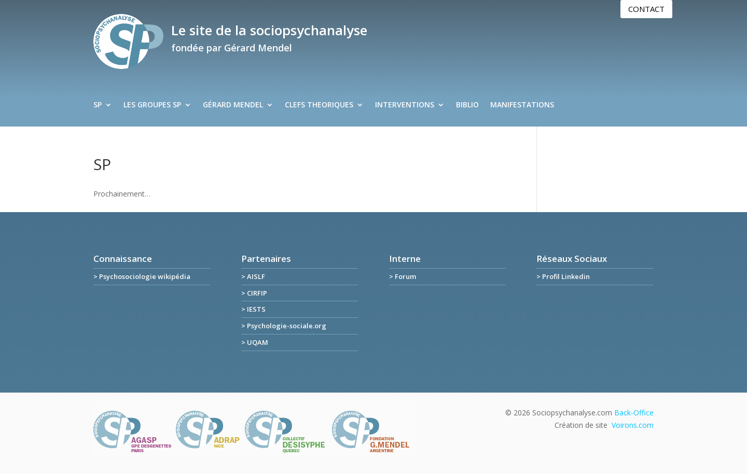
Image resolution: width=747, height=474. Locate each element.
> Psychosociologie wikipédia (141, 276)
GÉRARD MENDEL (233, 105)
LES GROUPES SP (152, 105)
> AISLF (253, 276)
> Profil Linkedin (563, 276)
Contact (646, 9)
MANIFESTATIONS (522, 105)
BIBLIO (467, 105)
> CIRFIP (254, 293)
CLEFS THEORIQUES (319, 105)
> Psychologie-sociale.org (283, 325)
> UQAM (254, 342)
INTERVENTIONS (404, 105)
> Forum (402, 276)
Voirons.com (633, 425)
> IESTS (253, 309)
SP (97, 105)
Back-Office (634, 412)
